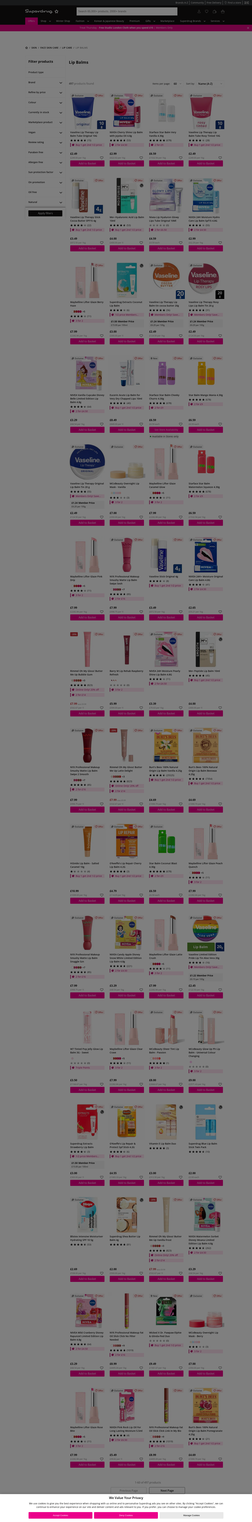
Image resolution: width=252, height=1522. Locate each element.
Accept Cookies (60, 1515)
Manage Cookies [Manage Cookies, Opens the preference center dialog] (191, 1515)
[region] (126, 1508)
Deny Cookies (126, 1515)
